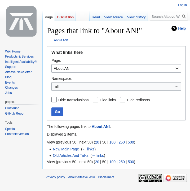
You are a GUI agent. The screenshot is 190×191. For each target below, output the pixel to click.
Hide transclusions (73, 100)
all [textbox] (57, 86)
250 (121, 142)
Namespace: (61, 78)
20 (97, 142)
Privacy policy (55, 177)
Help (182, 28)
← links (88, 149)
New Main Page (66, 149)
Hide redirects (138, 100)
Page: (56, 60)
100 (112, 142)
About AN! (61, 40)
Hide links (108, 100)
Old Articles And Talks (70, 155)
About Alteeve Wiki (81, 177)
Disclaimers (106, 177)
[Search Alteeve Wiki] (169, 16)
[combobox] (116, 68)
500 (131, 142)
